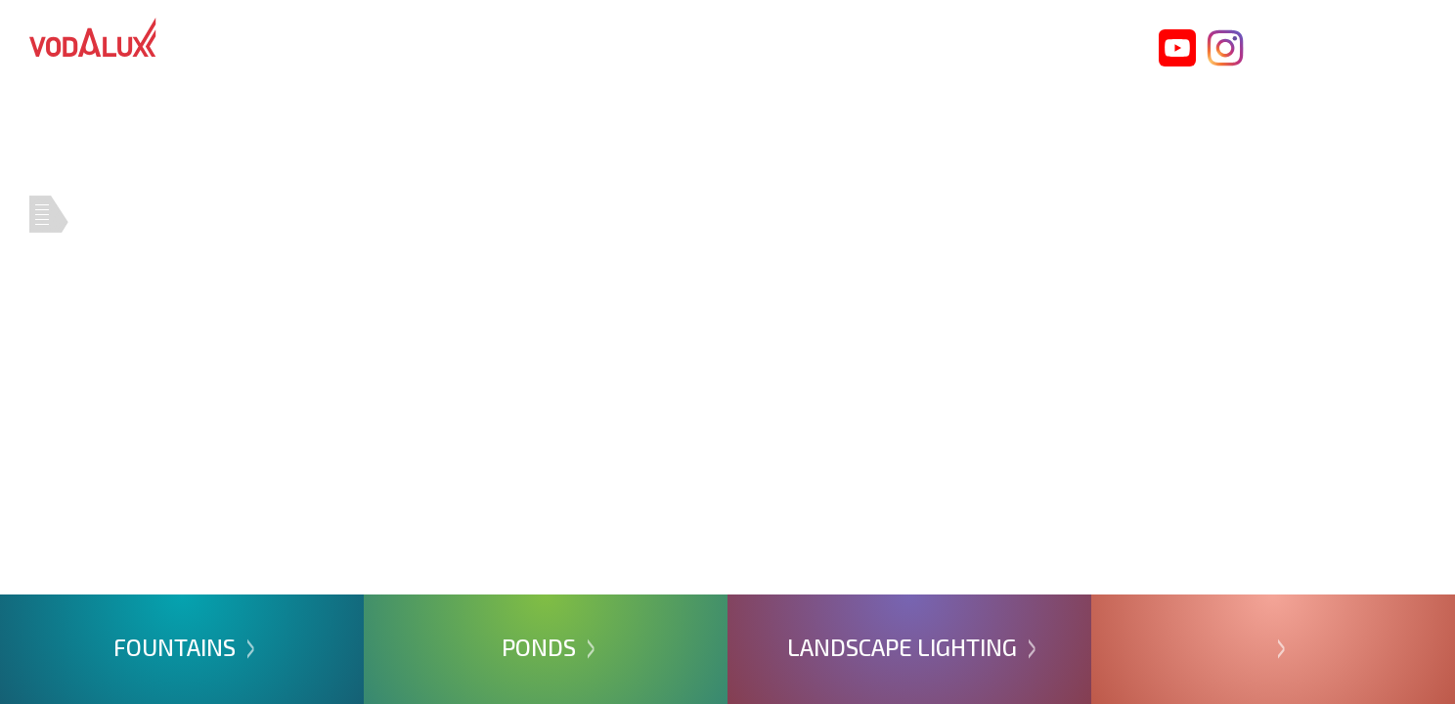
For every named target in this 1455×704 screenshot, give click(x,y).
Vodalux (92, 37)
